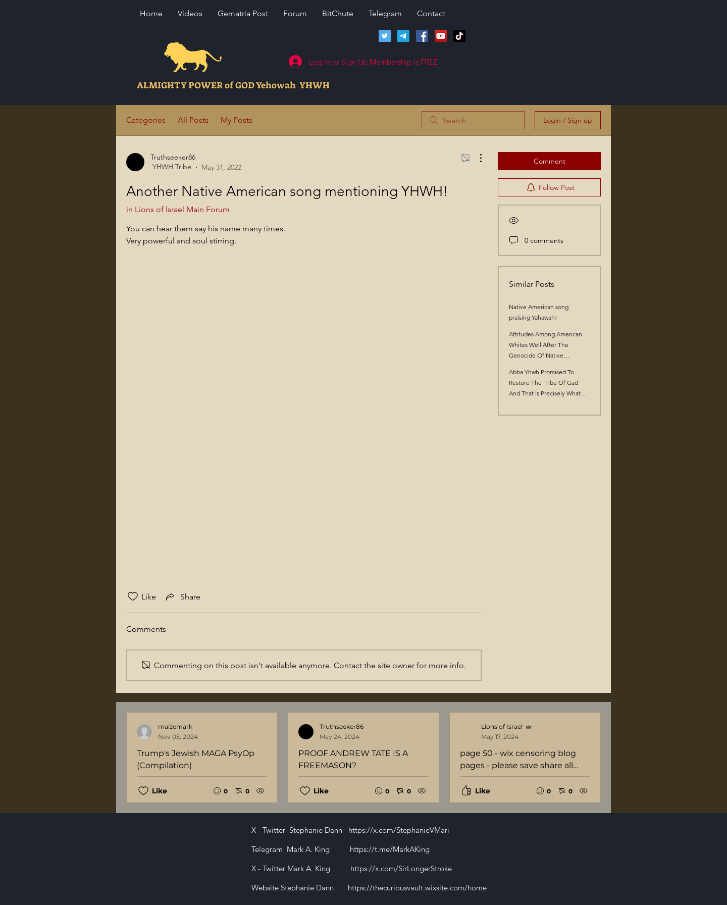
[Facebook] (422, 36)
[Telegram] (403, 36)
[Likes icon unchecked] (132, 596)
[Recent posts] (363, 757)
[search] (473, 120)
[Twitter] (385, 36)
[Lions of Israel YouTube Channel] (441, 36)
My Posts (236, 120)
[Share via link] (182, 596)
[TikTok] (459, 36)
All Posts (193, 120)
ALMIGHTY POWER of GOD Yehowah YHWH (233, 85)
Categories (146, 120)
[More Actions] (476, 158)
